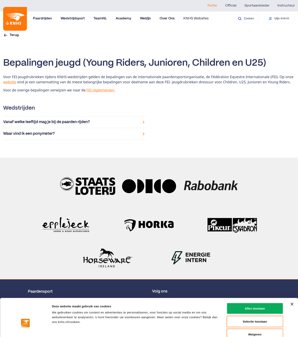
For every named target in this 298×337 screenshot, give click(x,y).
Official (230, 5)
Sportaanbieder (256, 5)
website (9, 82)
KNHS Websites (196, 18)
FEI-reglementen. (100, 90)
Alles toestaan (255, 285)
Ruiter (212, 5)
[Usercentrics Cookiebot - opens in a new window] (25, 329)
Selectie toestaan (255, 298)
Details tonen (214, 329)
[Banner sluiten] (291, 280)
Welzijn (145, 18)
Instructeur (286, 5)
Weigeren (254, 311)
